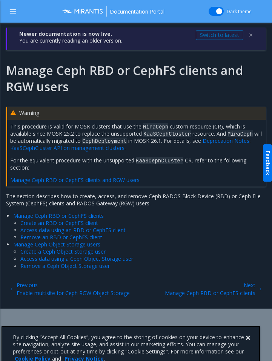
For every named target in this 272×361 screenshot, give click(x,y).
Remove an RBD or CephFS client (61, 237)
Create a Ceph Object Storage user (63, 251)
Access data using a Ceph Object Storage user (76, 258)
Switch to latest (219, 34)
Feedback (268, 163)
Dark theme (239, 11)
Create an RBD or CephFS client (59, 222)
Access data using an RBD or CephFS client (73, 230)
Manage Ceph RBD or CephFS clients (58, 215)
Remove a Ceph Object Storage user (65, 265)
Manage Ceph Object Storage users (56, 244)
